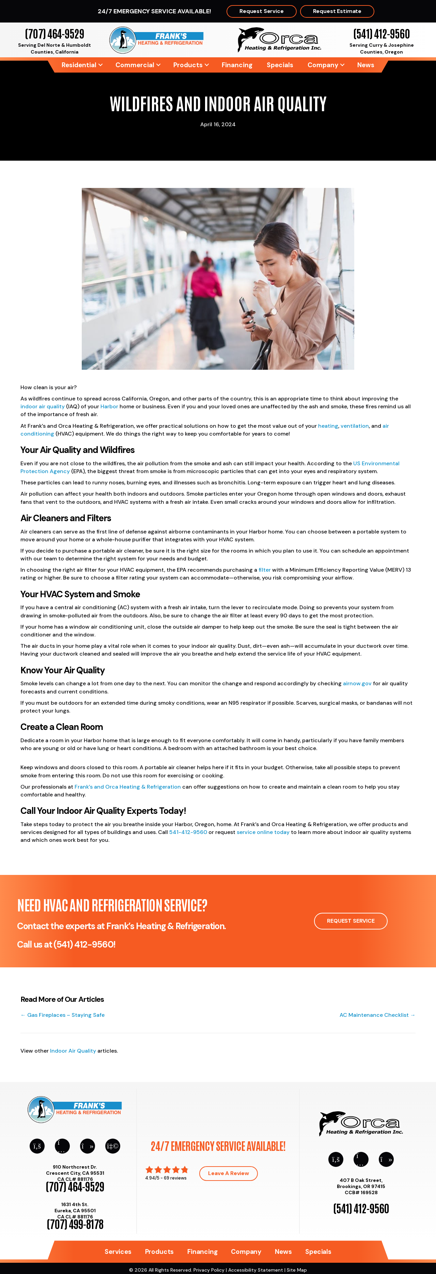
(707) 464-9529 (54, 33)
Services (118, 1251)
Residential (79, 65)
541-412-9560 (188, 832)
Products (188, 65)
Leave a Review (228, 1173)
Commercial (134, 65)
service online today (263, 832)
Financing (237, 65)
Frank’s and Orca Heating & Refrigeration (128, 786)
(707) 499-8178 (75, 1223)
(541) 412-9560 (381, 33)
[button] (100, 65)
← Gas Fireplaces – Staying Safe (62, 1015)
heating (328, 425)
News (365, 65)
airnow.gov (357, 683)
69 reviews (175, 1178)
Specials (280, 65)
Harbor (109, 406)
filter (265, 569)
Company (323, 65)
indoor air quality (42, 406)
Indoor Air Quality (73, 1050)
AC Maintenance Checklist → (378, 1015)
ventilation (355, 425)
